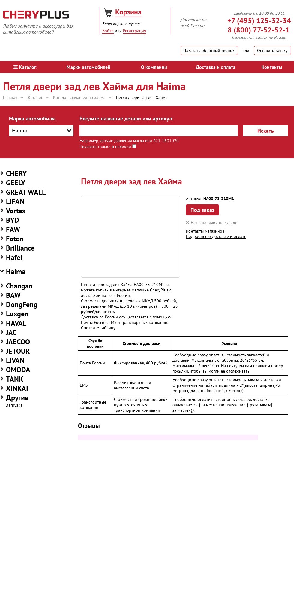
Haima (16, 271)
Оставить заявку (272, 50)
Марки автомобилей (88, 67)
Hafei (14, 257)
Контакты (272, 67)
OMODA (18, 369)
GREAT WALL (26, 192)
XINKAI (17, 388)
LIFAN (15, 201)
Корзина (128, 12)
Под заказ (202, 209)
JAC (11, 332)
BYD (12, 220)
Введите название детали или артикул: (126, 118)
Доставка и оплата (216, 67)
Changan (19, 286)
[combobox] (41, 130)
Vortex (16, 210)
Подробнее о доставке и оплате (216, 236)
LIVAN (15, 360)
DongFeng (22, 304)
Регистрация (134, 30)
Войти (108, 30)
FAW (13, 229)
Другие (17, 397)
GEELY (15, 182)
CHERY (16, 173)
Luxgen (17, 313)
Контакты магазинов (205, 231)
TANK (14, 379)
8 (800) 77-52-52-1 (259, 30)
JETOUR (18, 351)
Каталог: (25, 67)
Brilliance (20, 248)
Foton (15, 238)
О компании (154, 67)
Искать (265, 130)
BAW (13, 295)
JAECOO (18, 341)
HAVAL (16, 323)
